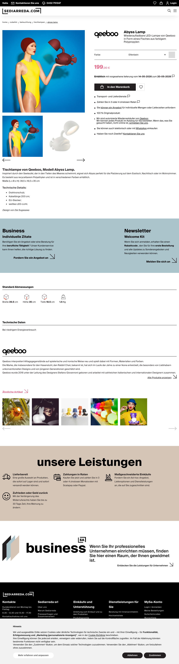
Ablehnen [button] (132, 655)
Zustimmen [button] (155, 655)
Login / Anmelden (152, 607)
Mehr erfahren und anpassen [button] (33, 655)
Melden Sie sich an (158, 261)
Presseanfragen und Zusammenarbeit (48, 615)
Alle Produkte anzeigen (159, 378)
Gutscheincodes (152, 614)
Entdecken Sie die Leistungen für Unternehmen (142, 566)
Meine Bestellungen (154, 610)
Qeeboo (144, 118)
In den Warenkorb (115, 87)
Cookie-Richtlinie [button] (96, 635)
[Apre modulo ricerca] (169, 11)
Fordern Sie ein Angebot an (31, 257)
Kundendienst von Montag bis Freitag (17, 608)
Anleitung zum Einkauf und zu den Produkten (87, 613)
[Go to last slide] (6, 160)
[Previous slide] (6, 428)
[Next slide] (81, 160)
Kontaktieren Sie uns (134, 134)
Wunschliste (150, 618)
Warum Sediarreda (47, 610)
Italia (5, 3)
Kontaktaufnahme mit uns (14, 616)
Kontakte (9, 602)
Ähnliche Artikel (12, 392)
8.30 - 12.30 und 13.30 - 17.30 (16, 613)
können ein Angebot (111, 108)
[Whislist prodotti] (154, 3)
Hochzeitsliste (116, 615)
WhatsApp (141, 128)
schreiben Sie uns (138, 123)
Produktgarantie (81, 618)
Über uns (42, 607)
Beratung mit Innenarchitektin (123, 612)
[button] (22, 136)
